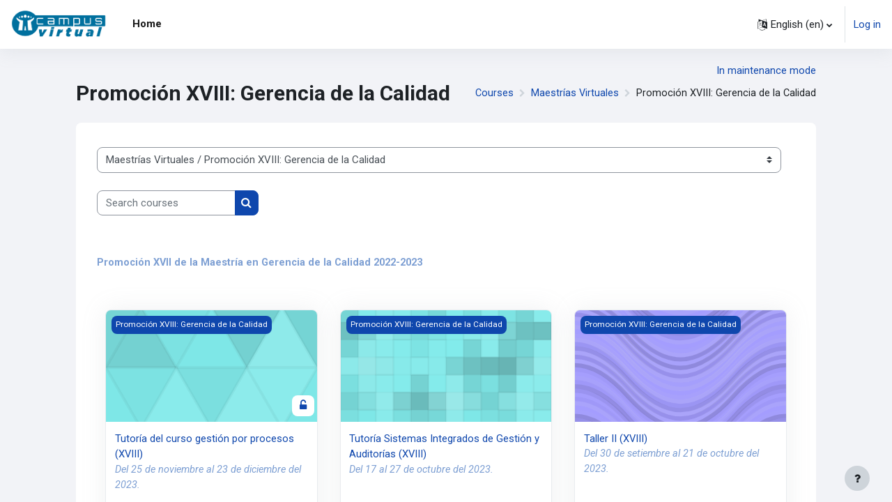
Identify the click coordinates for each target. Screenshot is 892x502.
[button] (794, 24)
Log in (867, 24)
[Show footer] (857, 478)
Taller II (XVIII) (616, 439)
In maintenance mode (766, 70)
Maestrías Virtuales (573, 93)
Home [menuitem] (147, 23)
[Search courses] (166, 203)
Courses (492, 93)
